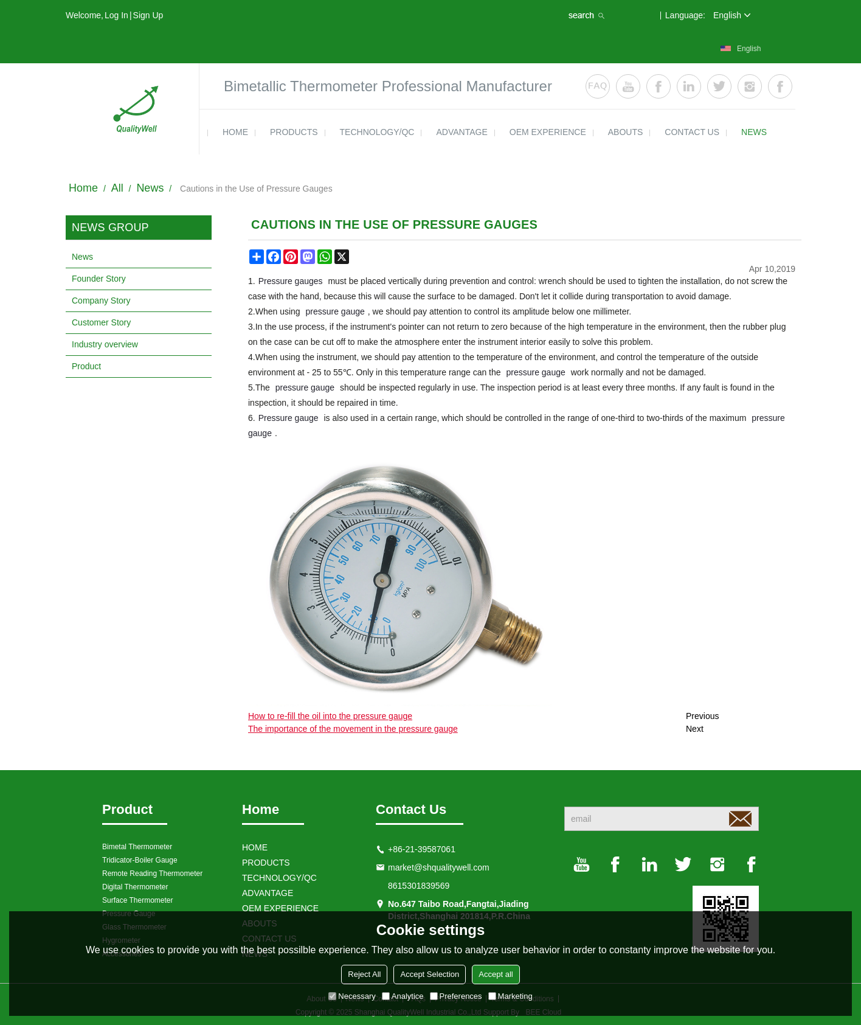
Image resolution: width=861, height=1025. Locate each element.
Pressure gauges (290, 281)
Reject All (364, 974)
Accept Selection (429, 974)
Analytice (403, 996)
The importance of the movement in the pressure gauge (353, 729)
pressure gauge (335, 311)
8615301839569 (418, 886)
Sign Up (148, 15)
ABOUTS (625, 132)
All (117, 188)
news (754, 132)
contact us (692, 132)
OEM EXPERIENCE (548, 132)
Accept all (496, 974)
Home (83, 188)
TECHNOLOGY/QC (377, 132)
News (150, 188)
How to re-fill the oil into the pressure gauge (330, 716)
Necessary (351, 996)
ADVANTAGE (461, 132)
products (294, 132)
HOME (235, 132)
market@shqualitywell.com (438, 867)
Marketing (510, 996)
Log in (116, 15)
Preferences (456, 996)
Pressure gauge (288, 418)
